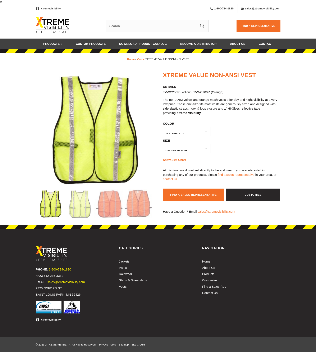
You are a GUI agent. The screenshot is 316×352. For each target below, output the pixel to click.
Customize (252, 194)
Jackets (124, 261)
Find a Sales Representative (193, 194)
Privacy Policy (107, 344)
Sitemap (124, 344)
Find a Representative (258, 26)
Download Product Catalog (143, 43)
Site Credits (138, 344)
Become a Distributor (198, 43)
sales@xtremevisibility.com (260, 8)
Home (131, 59)
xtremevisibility (51, 8)
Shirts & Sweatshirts (133, 280)
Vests (140, 59)
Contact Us (209, 293)
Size (166, 140)
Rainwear (125, 274)
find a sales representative (236, 174)
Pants (123, 267)
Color (168, 123)
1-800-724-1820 (222, 8)
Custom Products (91, 43)
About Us (237, 43)
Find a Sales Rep (214, 286)
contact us (170, 179)
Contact (266, 43)
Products (51, 43)
